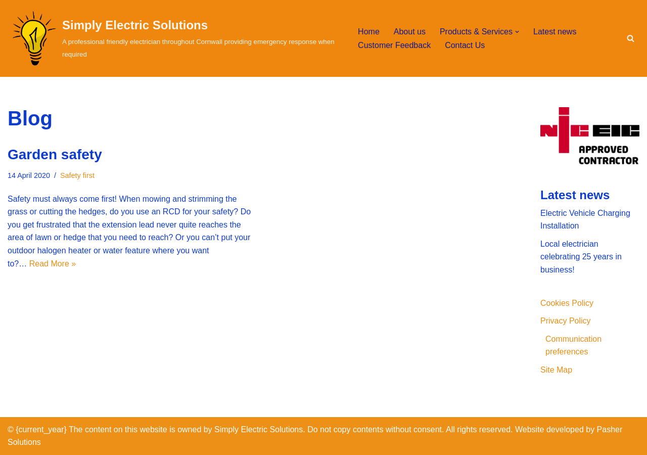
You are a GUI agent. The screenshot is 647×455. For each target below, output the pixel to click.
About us (410, 31)
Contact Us (465, 45)
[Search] (630, 38)
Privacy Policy (565, 320)
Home (369, 31)
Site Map (556, 370)
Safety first (77, 175)
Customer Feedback (394, 45)
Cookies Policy (566, 303)
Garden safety (55, 154)
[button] (517, 32)
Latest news (554, 31)
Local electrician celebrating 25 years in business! (581, 257)
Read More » (52, 263)
